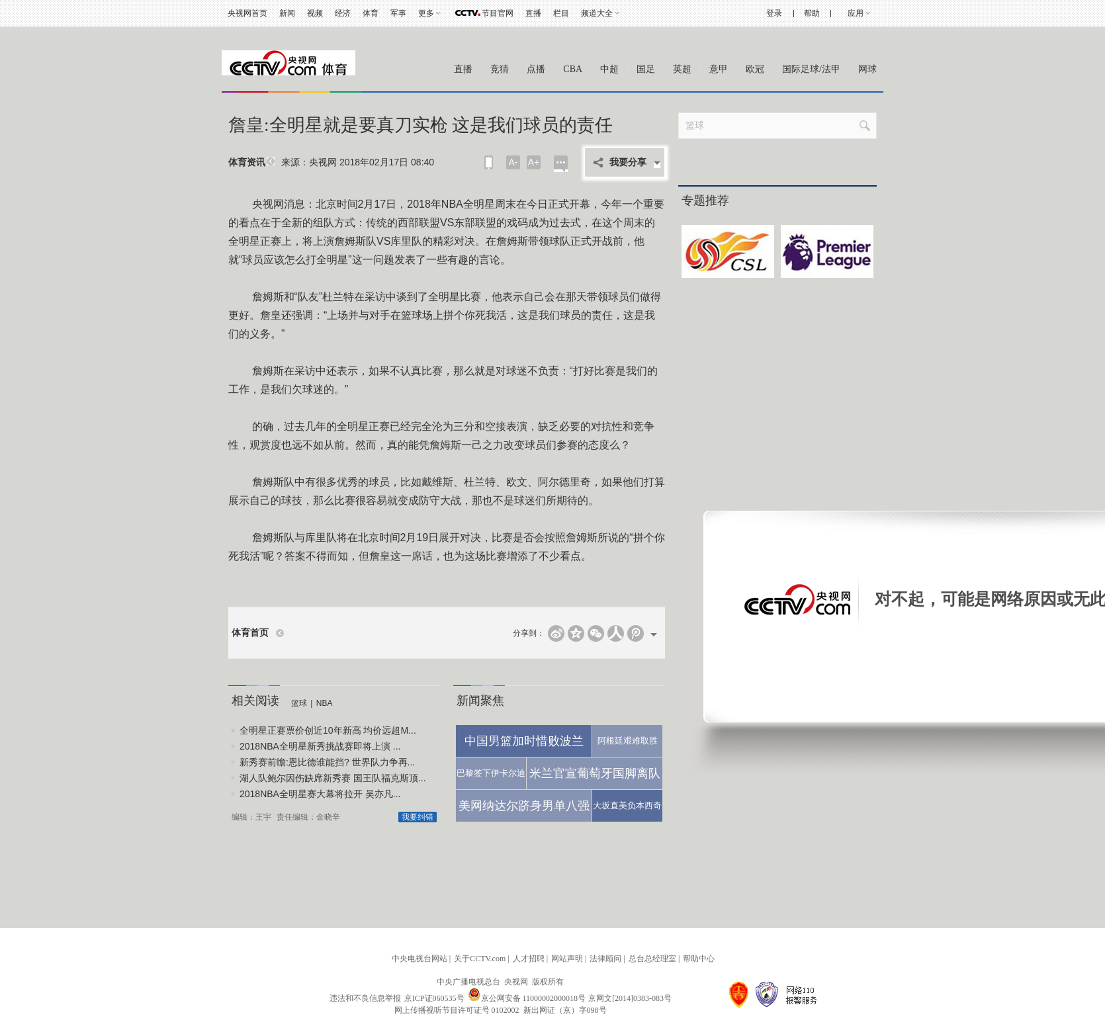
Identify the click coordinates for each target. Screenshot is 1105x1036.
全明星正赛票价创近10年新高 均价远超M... (328, 730)
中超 (609, 69)
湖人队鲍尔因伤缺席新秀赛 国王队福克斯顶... (333, 778)
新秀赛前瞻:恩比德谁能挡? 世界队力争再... (327, 762)
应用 (855, 13)
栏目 (561, 13)
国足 (646, 69)
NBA (324, 703)
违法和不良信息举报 (365, 998)
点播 (536, 69)
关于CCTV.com (480, 958)
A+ (534, 162)
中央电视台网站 (419, 958)
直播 (533, 13)
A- (513, 162)
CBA (572, 69)
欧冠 (755, 69)
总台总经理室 (652, 958)
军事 (398, 13)
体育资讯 (246, 162)
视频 (315, 13)
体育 (370, 13)
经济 (343, 13)
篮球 (299, 703)
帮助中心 (699, 958)
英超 (682, 69)
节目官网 (497, 13)
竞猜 (499, 69)
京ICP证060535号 (434, 998)
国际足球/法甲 (811, 69)
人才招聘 (529, 958)
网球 (867, 69)
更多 (426, 13)
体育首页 (250, 633)
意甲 (718, 69)
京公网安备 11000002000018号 (527, 998)
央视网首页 (247, 13)
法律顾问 (605, 958)
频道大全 (597, 13)
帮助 (812, 13)
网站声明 (567, 958)
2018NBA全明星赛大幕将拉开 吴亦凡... (320, 794)
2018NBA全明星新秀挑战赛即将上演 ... (320, 746)
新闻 (287, 13)
